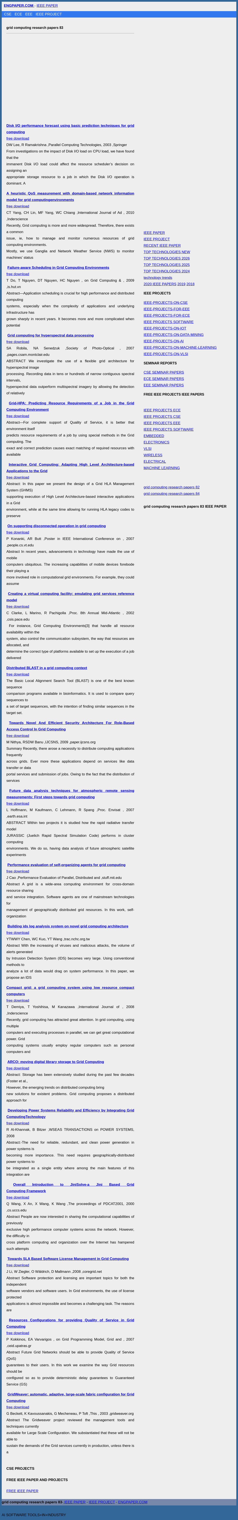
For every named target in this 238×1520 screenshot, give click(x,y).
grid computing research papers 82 (172, 487)
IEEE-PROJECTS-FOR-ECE (167, 315)
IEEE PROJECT (49, 14)
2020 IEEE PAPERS (160, 284)
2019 (181, 284)
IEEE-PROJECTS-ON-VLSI (166, 354)
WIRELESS (153, 455)
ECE (19, 14)
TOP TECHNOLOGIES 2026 (167, 258)
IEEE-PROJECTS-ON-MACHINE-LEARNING (180, 348)
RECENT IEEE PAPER (162, 246)
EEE (29, 14)
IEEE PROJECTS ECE (162, 410)
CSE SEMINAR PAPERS (164, 372)
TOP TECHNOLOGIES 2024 (167, 271)
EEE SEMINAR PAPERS (164, 385)
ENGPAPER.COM (132, 1502)
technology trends (158, 278)
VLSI (147, 449)
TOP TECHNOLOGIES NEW (167, 252)
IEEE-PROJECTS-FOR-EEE (167, 309)
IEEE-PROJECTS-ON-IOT (165, 328)
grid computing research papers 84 (172, 494)
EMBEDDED (154, 436)
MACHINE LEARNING (162, 468)
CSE (8, 14)
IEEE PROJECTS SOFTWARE (169, 322)
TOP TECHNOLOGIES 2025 (167, 265)
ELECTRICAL (155, 462)
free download (70, 199)
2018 (190, 284)
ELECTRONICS (156, 442)
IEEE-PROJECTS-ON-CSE (166, 303)
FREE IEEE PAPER (22, 1491)
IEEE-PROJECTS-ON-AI (164, 341)
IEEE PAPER (47, 6)
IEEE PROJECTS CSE (162, 417)
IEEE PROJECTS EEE (162, 423)
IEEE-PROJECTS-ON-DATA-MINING (174, 335)
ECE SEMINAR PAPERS (164, 379)
